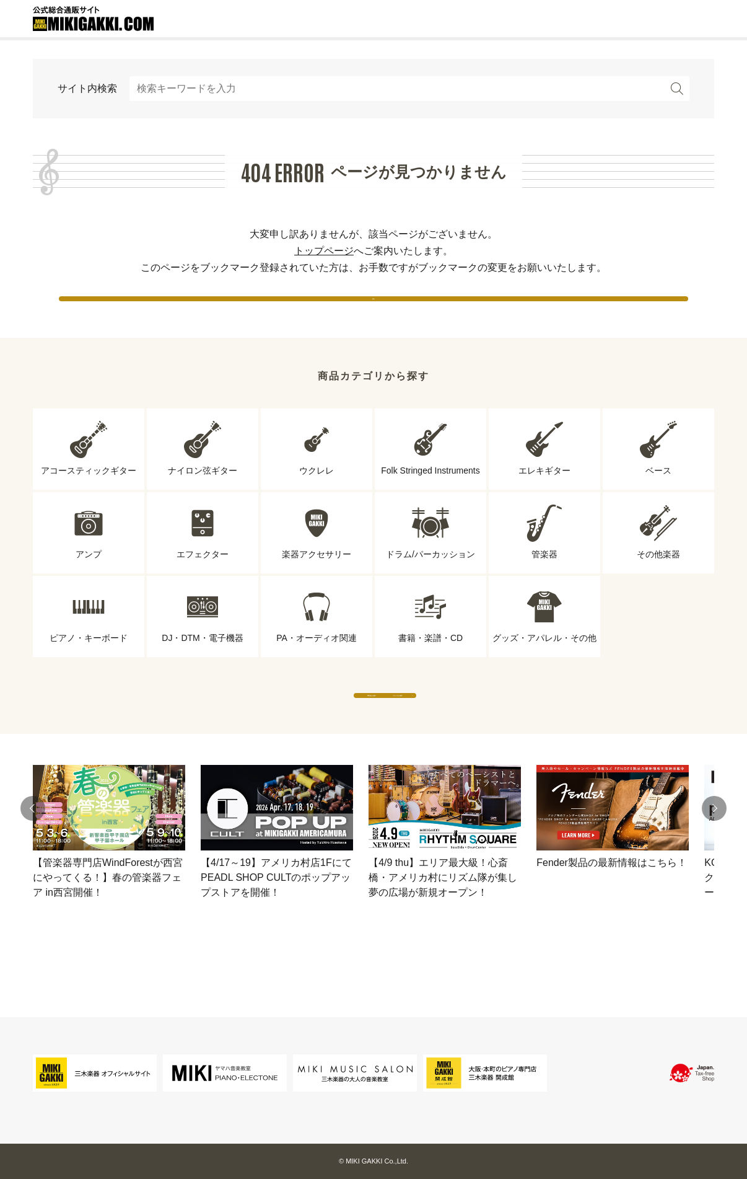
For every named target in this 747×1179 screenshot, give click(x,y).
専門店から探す (259, 731)
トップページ (324, 250)
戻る (373, 309)
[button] (32, 856)
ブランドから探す (488, 731)
